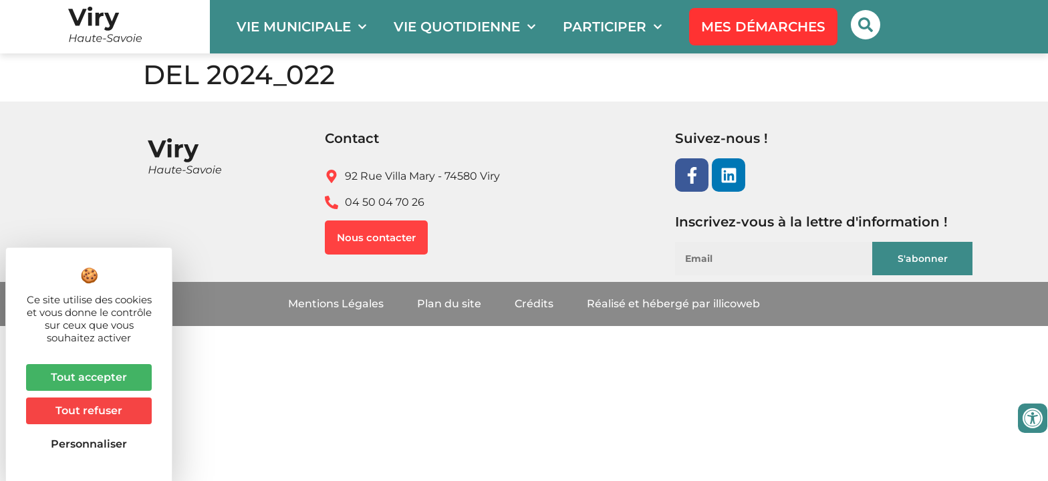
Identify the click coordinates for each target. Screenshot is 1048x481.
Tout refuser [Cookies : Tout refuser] (88, 410)
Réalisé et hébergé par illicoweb (673, 303)
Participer (612, 26)
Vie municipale (302, 26)
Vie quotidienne (465, 26)
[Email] (781, 258)
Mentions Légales (336, 303)
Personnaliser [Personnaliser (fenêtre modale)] (89, 444)
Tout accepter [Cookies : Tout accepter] (89, 377)
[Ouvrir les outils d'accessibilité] (1032, 418)
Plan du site (449, 303)
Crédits (534, 303)
